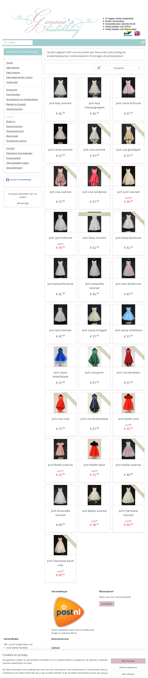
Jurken (9, 116)
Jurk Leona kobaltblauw (60, 374)
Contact (10, 148)
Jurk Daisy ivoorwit (94, 238)
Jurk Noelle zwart (94, 465)
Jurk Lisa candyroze (94, 192)
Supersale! (11, 82)
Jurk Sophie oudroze (128, 465)
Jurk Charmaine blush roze (60, 563)
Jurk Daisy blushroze (128, 238)
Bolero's (10, 121)
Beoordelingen (14, 167)
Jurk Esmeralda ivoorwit (60, 513)
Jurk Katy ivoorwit (60, 103)
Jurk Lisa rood (60, 419)
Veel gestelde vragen (17, 162)
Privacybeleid (13, 158)
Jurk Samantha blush (60, 284)
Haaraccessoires (15, 131)
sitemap (67, 673)
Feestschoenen (14, 109)
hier (26, 203)
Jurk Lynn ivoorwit (128, 192)
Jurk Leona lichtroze (128, 103)
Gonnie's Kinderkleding (18, 180)
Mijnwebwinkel (109, 673)
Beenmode (12, 136)
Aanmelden (106, 603)
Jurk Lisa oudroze (60, 192)
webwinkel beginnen (84, 673)
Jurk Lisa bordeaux (128, 372)
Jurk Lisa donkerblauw (94, 419)
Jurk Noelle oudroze (60, 465)
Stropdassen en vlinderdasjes (22, 99)
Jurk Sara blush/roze (128, 284)
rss (73, 673)
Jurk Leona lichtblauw (128, 330)
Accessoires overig (16, 140)
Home (9, 62)
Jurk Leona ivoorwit (60, 149)
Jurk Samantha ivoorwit (94, 286)
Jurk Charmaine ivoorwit (128, 513)
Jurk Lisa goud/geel (128, 149)
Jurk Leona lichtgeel (94, 330)
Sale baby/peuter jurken (19, 77)
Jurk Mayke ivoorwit (94, 511)
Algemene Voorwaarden (19, 153)
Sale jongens (13, 72)
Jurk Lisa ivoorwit (94, 149)
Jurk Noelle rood (128, 419)
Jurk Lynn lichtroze (60, 238)
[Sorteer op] (118, 68)
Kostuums (11, 89)
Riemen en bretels (16, 104)
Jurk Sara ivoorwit (60, 330)
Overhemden (13, 94)
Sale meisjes (12, 67)
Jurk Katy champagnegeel (94, 105)
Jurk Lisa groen (94, 372)
